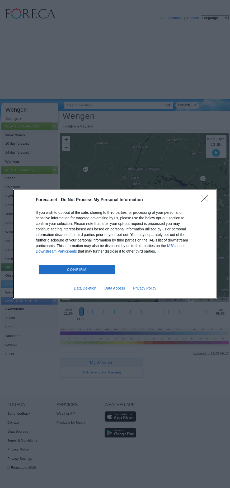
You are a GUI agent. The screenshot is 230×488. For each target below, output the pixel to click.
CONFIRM (77, 270)
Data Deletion (85, 288)
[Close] (206, 200)
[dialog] (115, 244)
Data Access (114, 288)
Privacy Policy (144, 288)
